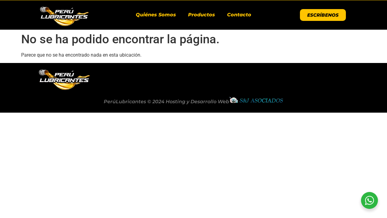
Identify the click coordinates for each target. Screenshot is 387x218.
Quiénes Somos (156, 15)
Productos (201, 15)
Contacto (239, 15)
